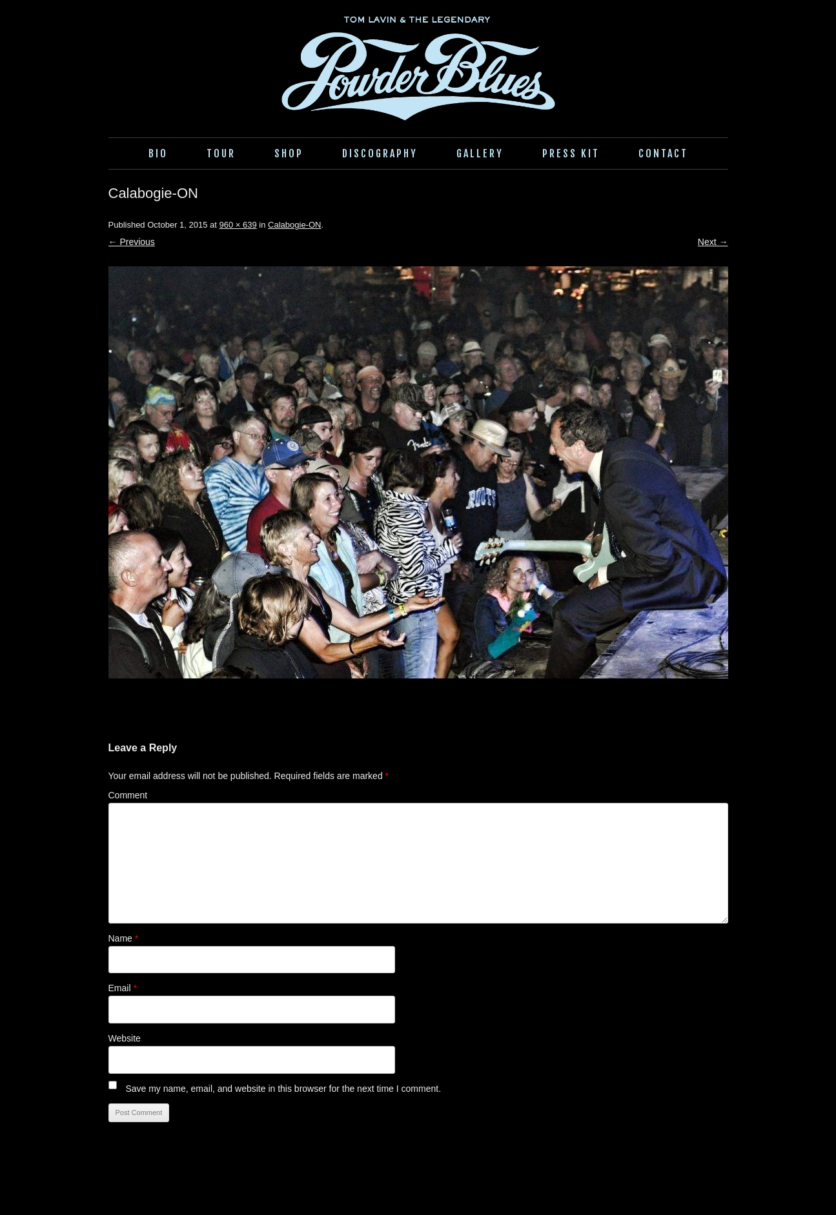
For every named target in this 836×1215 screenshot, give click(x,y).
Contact (663, 153)
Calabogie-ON (294, 225)
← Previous (131, 242)
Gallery (480, 153)
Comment (128, 795)
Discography (380, 153)
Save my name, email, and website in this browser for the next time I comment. (283, 1088)
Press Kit (571, 153)
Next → (713, 242)
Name (123, 938)
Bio (158, 153)
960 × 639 (238, 225)
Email (122, 988)
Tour (221, 153)
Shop (288, 153)
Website (124, 1038)
